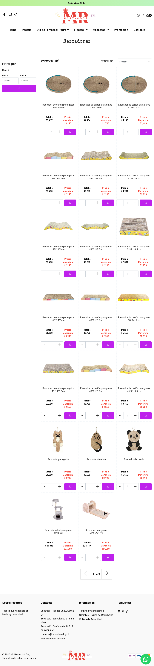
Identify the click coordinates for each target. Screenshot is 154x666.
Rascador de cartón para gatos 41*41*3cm (58, 106)
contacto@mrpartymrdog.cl (55, 634)
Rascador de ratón (96, 459)
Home (12, 30)
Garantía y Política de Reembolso (96, 615)
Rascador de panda (134, 459)
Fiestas (79, 30)
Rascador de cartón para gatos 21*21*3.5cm (134, 248)
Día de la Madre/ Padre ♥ (53, 30)
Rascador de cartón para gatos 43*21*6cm (134, 177)
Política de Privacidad (90, 619)
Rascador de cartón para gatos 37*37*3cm (96, 106)
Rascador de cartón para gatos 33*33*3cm (134, 106)
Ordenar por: (107, 61)
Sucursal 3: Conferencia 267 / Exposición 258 (58, 628)
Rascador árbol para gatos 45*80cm (58, 531)
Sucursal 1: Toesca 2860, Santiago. (57, 612)
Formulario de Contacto (53, 638)
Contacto (139, 30)
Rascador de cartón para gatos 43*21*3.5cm (58, 177)
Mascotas (99, 30)
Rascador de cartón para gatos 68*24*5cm (58, 319)
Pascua (26, 30)
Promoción (121, 30)
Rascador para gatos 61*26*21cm (96, 531)
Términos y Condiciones (91, 610)
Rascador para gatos (58, 459)
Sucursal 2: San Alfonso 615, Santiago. (57, 620)
